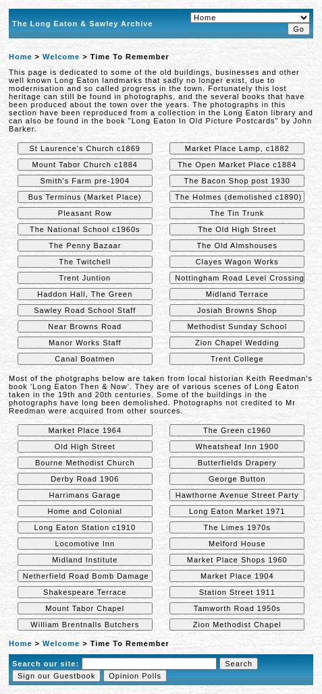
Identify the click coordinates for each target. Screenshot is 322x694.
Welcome (61, 57)
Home (20, 57)
